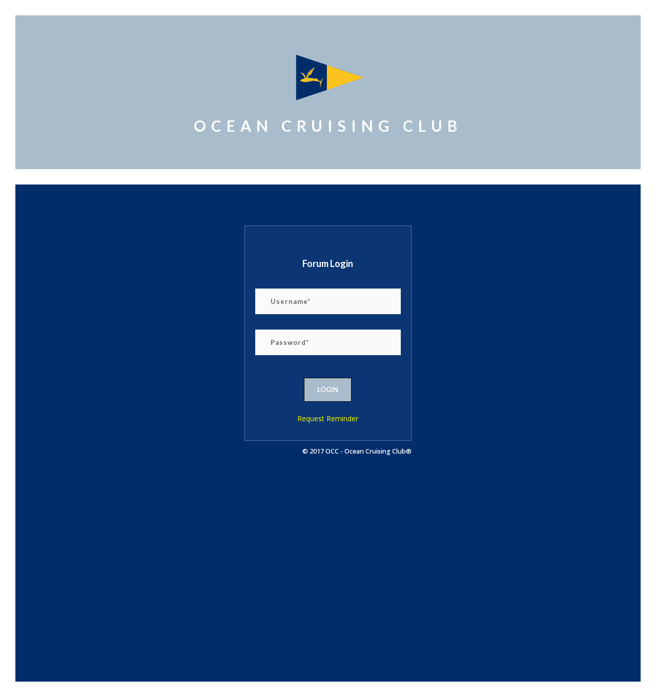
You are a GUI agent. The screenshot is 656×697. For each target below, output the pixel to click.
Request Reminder (327, 418)
